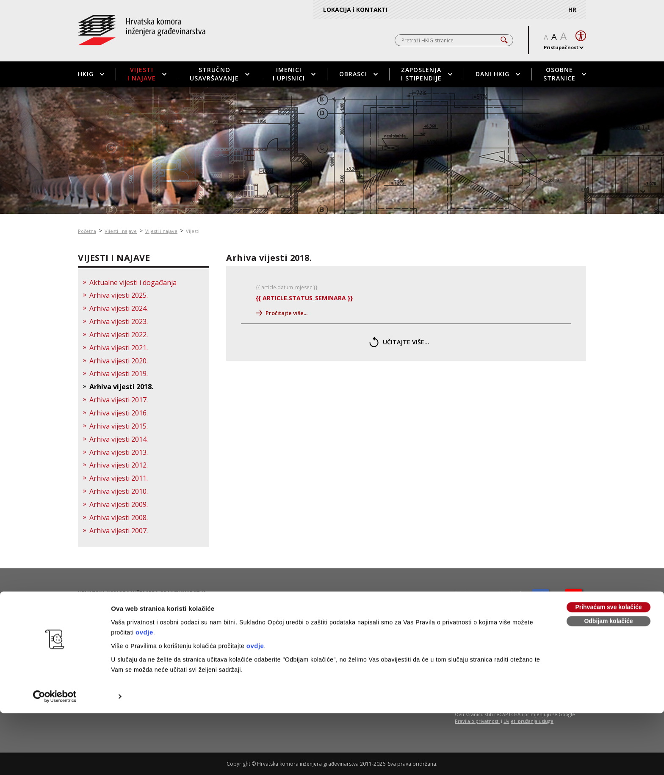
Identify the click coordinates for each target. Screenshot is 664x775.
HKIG (91, 74)
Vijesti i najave (146, 74)
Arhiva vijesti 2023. (118, 321)
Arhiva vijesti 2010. (118, 491)
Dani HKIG (498, 74)
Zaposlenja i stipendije (426, 74)
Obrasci (358, 74)
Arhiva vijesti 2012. (118, 465)
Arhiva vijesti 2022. (118, 334)
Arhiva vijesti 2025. (118, 295)
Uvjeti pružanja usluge (528, 721)
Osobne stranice (564, 74)
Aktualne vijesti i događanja (133, 282)
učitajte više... (399, 342)
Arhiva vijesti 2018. (121, 386)
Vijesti (192, 231)
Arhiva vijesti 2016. (118, 413)
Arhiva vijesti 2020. (118, 360)
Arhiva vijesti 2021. (118, 347)
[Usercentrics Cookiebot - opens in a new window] (55, 637)
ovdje (144, 572)
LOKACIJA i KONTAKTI (355, 10)
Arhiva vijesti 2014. (118, 439)
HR (572, 10)
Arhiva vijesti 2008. (118, 517)
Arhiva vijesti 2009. (118, 504)
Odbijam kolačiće (608, 561)
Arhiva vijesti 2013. (118, 452)
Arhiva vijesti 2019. (118, 373)
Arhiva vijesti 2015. (118, 426)
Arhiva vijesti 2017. (118, 399)
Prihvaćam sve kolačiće (608, 547)
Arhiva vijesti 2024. (118, 308)
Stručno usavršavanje (219, 74)
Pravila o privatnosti (477, 721)
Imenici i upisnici (294, 74)
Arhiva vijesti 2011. (118, 478)
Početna (87, 231)
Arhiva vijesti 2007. (118, 530)
